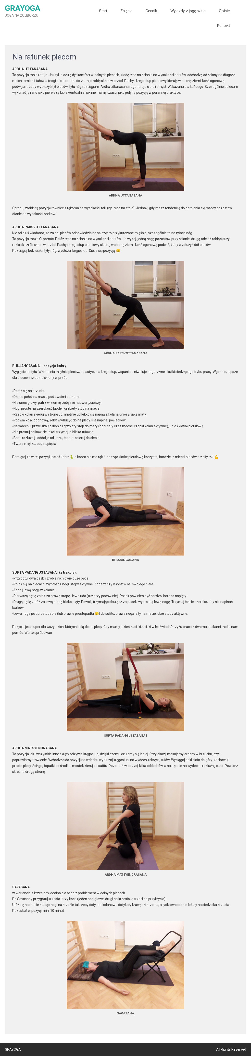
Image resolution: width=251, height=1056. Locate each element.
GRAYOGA (22, 8)
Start (103, 11)
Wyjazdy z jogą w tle (188, 11)
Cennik (151, 11)
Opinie (224, 11)
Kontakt (223, 25)
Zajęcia (126, 11)
